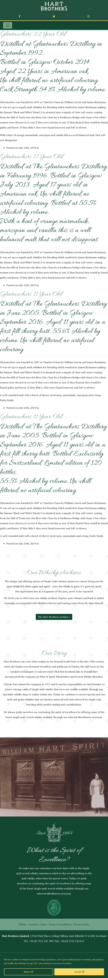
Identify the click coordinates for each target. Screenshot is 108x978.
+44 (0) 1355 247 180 (41, 941)
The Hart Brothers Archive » (54, 617)
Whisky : (23, 924)
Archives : (34, 924)
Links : (44, 924)
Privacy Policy (82, 924)
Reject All (28, 971)
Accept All (79, 971)
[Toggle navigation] (7, 25)
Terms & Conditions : (60, 924)
